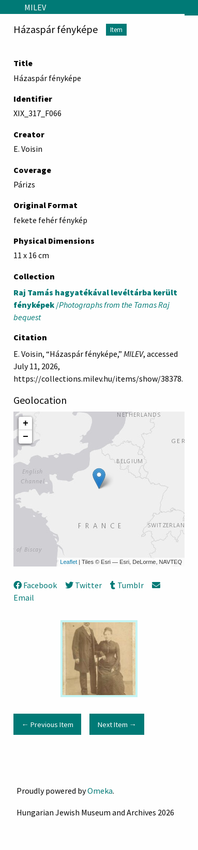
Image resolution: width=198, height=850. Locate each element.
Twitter (83, 585)
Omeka (100, 790)
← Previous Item (47, 724)
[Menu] (8, 7)
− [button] (25, 437)
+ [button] (25, 423)
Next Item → (117, 724)
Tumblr (126, 585)
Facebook (35, 585)
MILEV (35, 7)
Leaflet (68, 562)
